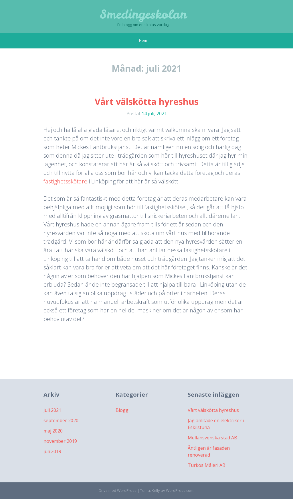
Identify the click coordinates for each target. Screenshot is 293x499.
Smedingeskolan (143, 14)
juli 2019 (52, 451)
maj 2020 (53, 431)
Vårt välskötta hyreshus (147, 101)
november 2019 (60, 441)
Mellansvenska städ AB (212, 438)
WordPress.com (179, 490)
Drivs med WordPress (117, 490)
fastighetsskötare (65, 181)
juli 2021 (52, 410)
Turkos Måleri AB (206, 465)
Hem (143, 40)
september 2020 (60, 420)
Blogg (122, 410)
